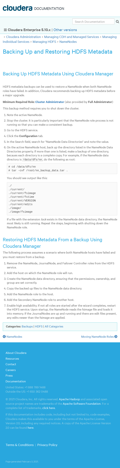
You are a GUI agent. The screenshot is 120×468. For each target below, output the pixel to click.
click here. (48, 407)
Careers (11, 369)
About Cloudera (16, 352)
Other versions (65, 29)
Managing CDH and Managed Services (71, 36)
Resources (12, 358)
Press (9, 375)
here (30, 427)
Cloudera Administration (23, 36)
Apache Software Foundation (82, 403)
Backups (27, 326)
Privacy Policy (47, 444)
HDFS (39, 326)
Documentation (16, 381)
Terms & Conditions (20, 444)
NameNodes (68, 41)
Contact (11, 364)
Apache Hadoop (69, 399)
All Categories (54, 326)
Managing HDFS (44, 41)
